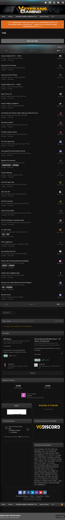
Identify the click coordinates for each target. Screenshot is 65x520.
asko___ (5, 58)
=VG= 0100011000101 (40, 457)
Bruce (48, 469)
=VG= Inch (58, 461)
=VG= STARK (37, 453)
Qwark (5, 68)
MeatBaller (37, 451)
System (50, 481)
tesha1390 (54, 479)
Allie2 (49, 477)
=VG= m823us (43, 366)
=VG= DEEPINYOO (39, 455)
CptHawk (57, 457)
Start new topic (32, 41)
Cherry (36, 463)
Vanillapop (6, 244)
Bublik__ (55, 481)
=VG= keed (54, 475)
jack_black (55, 477)
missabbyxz (50, 457)
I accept (60, 516)
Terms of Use (4, 517)
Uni (57, 471)
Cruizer (36, 479)
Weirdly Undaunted (46, 467)
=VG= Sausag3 (7, 232)
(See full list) (58, 321)
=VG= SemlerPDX (39, 343)
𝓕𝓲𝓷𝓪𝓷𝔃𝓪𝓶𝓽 (57, 455)
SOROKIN (44, 481)
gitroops (48, 465)
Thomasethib (56, 483)
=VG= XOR (37, 469)
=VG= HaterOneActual (9, 213)
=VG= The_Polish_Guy (51, 449)
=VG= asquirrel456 (49, 461)
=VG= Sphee (42, 463)
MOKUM (41, 483)
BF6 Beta (7, 339)
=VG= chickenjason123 (40, 477)
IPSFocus (25, 496)
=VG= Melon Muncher (48, 453)
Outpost (36, 473)
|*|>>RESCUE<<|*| (45, 479)
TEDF (4, 163)
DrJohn (36, 459)
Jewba (46, 483)
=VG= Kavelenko (39, 449)
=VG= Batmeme (51, 459)
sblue (60, 481)
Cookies (47, 496)
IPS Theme (18, 496)
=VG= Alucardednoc (40, 465)
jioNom (36, 483)
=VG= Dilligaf (51, 471)
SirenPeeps (55, 465)
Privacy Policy (39, 496)
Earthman (55, 467)
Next (58, 50)
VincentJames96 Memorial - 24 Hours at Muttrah (47, 340)
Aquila (57, 453)
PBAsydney (6, 275)
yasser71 (29, 396)
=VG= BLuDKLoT (8, 341)
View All (32, 373)
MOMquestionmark (51, 473)
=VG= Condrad (7, 153)
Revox (43, 451)
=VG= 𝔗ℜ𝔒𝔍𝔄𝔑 (49, 455)
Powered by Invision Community (32, 499)
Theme (32, 496)
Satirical (5, 263)
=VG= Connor (43, 459)
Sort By (60, 47)
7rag (49, 483)
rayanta (59, 459)
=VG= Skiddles (7, 96)
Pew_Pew (37, 467)
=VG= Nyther (6, 254)
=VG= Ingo (37, 475)
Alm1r (4, 297)
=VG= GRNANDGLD (8, 203)
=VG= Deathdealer (51, 451)
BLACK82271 (37, 481)
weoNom (42, 473)
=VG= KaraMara (39, 461)
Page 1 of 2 (32, 50)
